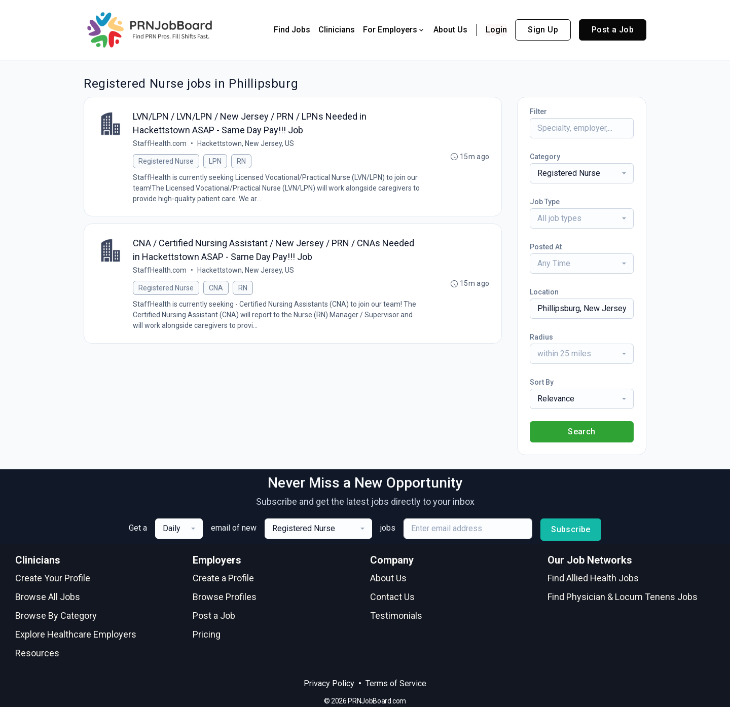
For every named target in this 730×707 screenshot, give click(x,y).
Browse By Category (56, 615)
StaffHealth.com (160, 143)
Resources (37, 653)
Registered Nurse (166, 161)
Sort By (542, 382)
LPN (215, 161)
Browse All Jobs (47, 596)
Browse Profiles (225, 596)
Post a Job (613, 29)
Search (581, 431)
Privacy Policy (329, 683)
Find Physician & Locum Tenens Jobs (623, 596)
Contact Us (392, 596)
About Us (450, 29)
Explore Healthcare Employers (75, 634)
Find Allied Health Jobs (593, 578)
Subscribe (571, 529)
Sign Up (543, 29)
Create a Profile (223, 578)
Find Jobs (292, 29)
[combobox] (582, 173)
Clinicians (336, 29)
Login (496, 29)
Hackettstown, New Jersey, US (245, 143)
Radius (541, 337)
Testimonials (396, 615)
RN (241, 161)
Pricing (207, 634)
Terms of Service (396, 683)
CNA (216, 288)
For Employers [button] (394, 29)
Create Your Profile (52, 578)
